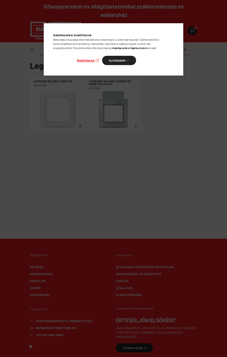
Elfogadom (117, 60)
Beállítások (86, 60)
